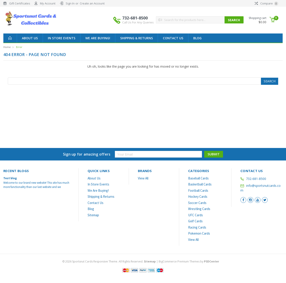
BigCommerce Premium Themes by (189, 261)
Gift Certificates (19, 3)
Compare (266, 3)
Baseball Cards (198, 178)
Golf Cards (195, 221)
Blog (197, 38)
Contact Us (173, 38)
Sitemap (93, 215)
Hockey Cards (197, 196)
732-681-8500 (138, 20)
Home (7, 47)
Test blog (10, 178)
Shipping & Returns (136, 38)
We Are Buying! (97, 38)
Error (19, 47)
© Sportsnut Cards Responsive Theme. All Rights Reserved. (109, 261)
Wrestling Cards (199, 209)
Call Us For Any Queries (138, 22)
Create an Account (92, 3)
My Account (47, 3)
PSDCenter (211, 261)
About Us (30, 38)
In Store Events (61, 38)
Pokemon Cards (199, 233)
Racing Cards (197, 227)
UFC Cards (195, 215)
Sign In (70, 3)
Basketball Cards (200, 184)
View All (143, 178)
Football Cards (198, 190)
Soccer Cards (197, 203)
